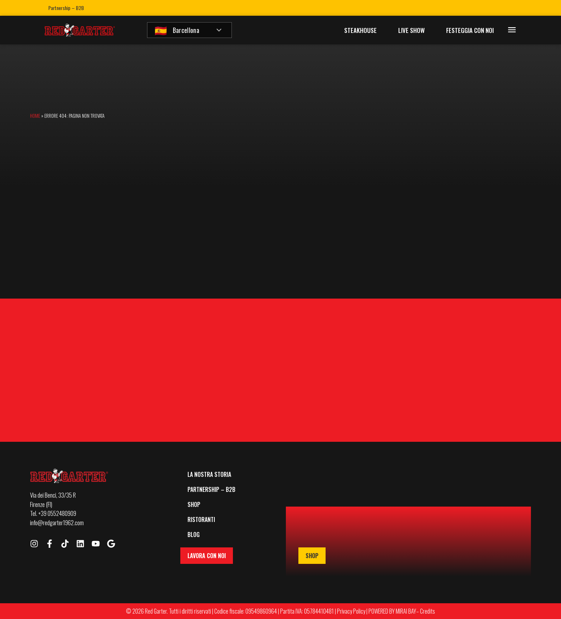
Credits (427, 611)
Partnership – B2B (66, 7)
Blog (193, 534)
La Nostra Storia (209, 474)
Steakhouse (360, 30)
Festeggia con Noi (470, 30)
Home (35, 115)
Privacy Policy (351, 611)
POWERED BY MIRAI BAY (392, 611)
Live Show (411, 30)
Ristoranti (201, 519)
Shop (193, 504)
